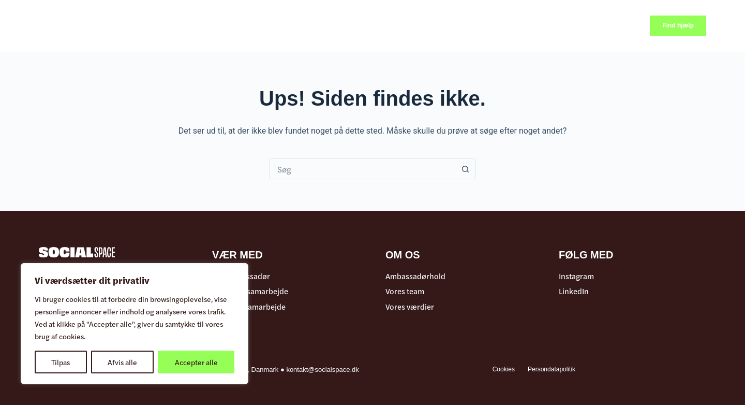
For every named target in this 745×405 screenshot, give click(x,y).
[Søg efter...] (362, 168)
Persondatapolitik (551, 369)
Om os (500, 26)
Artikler (243, 26)
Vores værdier (409, 306)
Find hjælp (678, 25)
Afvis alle (122, 362)
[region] (134, 323)
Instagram (576, 276)
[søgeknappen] (465, 168)
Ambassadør (379, 26)
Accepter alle (196, 362)
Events (325, 26)
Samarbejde (445, 26)
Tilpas (60, 362)
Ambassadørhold (415, 276)
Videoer (284, 26)
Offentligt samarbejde (250, 291)
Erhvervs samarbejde (249, 306)
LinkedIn (574, 291)
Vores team (404, 291)
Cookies (504, 369)
